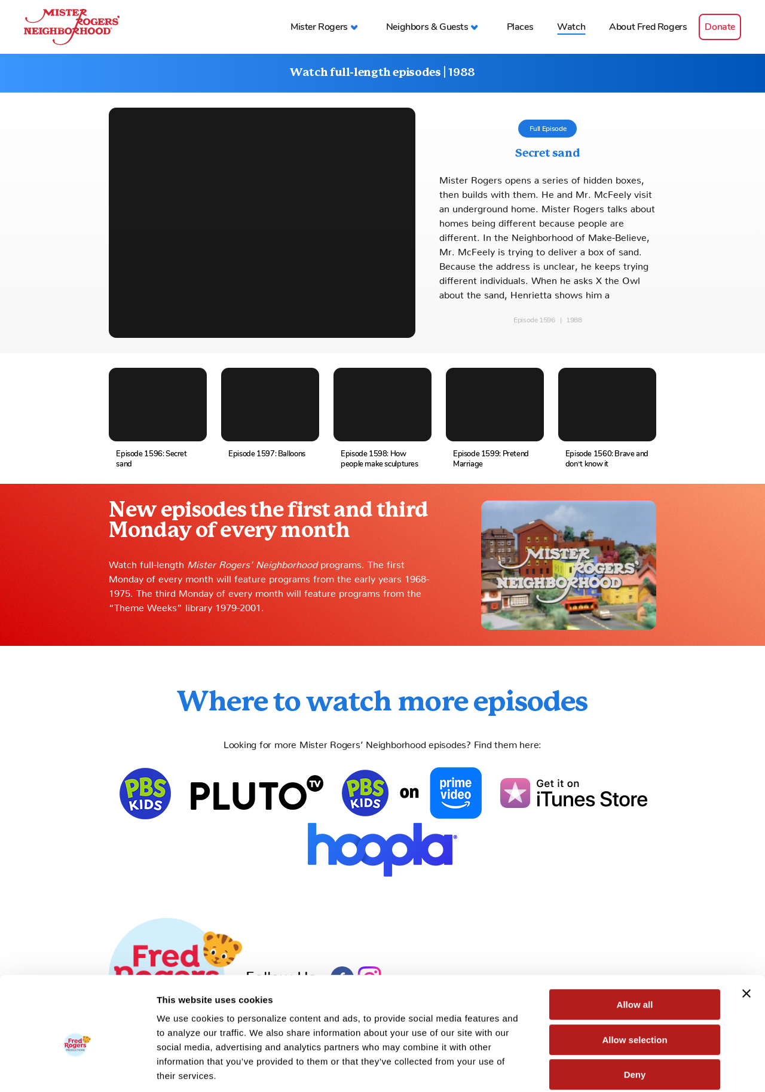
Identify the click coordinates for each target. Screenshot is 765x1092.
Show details (627, 1068)
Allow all (635, 946)
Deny (635, 1016)
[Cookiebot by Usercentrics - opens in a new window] (77, 1069)
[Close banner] (746, 935)
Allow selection (634, 981)
